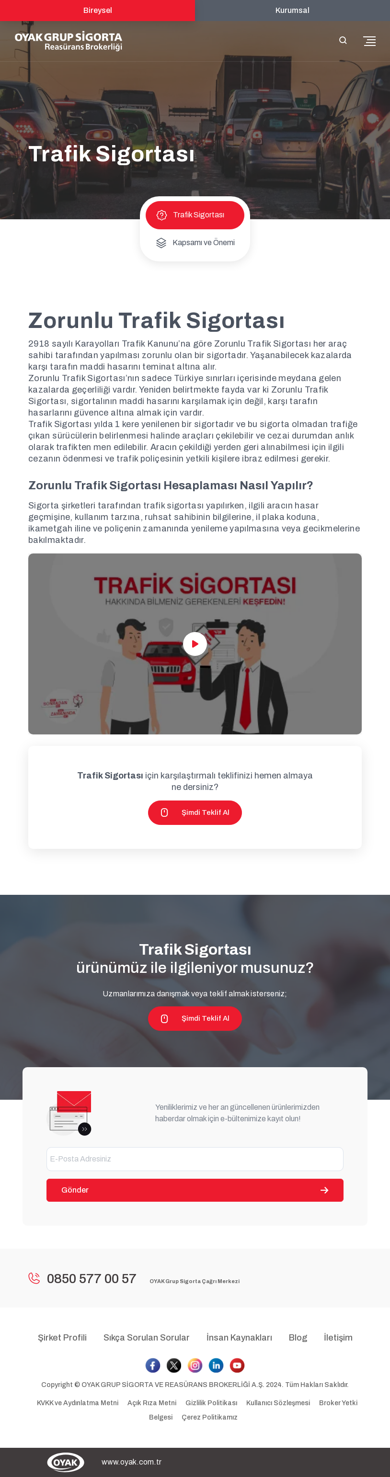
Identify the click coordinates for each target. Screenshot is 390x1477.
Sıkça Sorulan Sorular (146, 1337)
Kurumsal (292, 10)
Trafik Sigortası (190, 215)
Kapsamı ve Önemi (195, 242)
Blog (298, 1337)
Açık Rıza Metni (152, 1403)
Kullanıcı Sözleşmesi (278, 1403)
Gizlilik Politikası (212, 1403)
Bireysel (97, 10)
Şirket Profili (62, 1337)
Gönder (195, 1190)
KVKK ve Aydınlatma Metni (78, 1403)
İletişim (338, 1337)
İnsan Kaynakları (239, 1337)
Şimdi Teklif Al (195, 812)
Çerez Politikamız (210, 1417)
